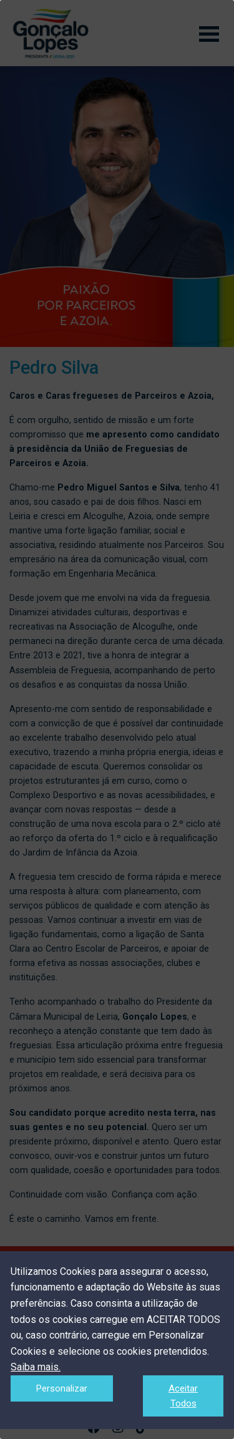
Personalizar (61, 1388)
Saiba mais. (36, 1367)
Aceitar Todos (183, 1396)
